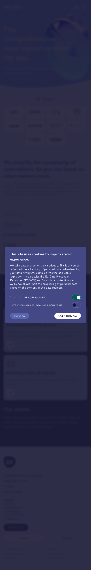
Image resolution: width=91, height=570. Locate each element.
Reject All (19, 315)
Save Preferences (67, 315)
